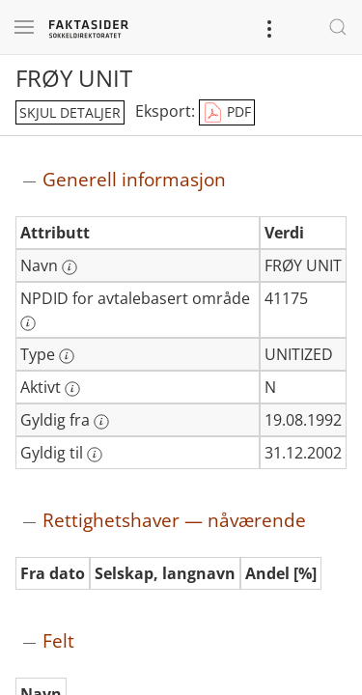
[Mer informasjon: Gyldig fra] (101, 422)
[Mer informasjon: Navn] (69, 267)
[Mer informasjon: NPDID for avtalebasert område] (28, 323)
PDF (227, 113)
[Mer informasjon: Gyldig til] (94, 454)
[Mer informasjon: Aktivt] (72, 389)
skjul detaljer (70, 112)
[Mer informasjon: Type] (66, 356)
